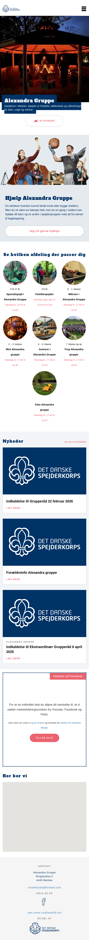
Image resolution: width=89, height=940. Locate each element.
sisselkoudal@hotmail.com (44, 887)
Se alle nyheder (75, 442)
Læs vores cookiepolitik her (44, 912)
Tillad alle (44, 738)
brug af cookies (36, 722)
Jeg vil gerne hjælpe (44, 231)
